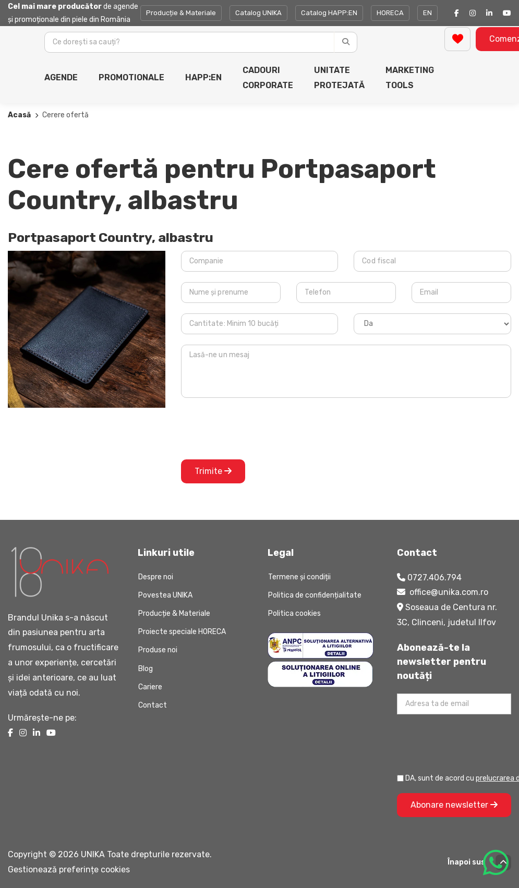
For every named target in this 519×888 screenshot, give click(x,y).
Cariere (150, 687)
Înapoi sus (479, 862)
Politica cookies (294, 613)
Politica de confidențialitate (314, 595)
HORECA (390, 13)
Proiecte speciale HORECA (182, 631)
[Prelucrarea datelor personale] (400, 778)
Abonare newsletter (454, 805)
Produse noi (157, 650)
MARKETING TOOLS (409, 77)
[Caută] (345, 42)
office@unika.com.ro (448, 592)
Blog (145, 668)
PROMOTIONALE (131, 77)
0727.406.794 (434, 577)
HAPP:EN (203, 77)
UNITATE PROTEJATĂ (339, 77)
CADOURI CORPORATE (268, 77)
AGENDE (61, 77)
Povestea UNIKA (165, 595)
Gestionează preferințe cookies (69, 869)
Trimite (213, 471)
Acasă (19, 115)
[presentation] (260, 428)
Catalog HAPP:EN (329, 13)
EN (427, 13)
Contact (152, 705)
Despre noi (155, 577)
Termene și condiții (299, 577)
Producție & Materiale (181, 13)
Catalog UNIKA (258, 13)
